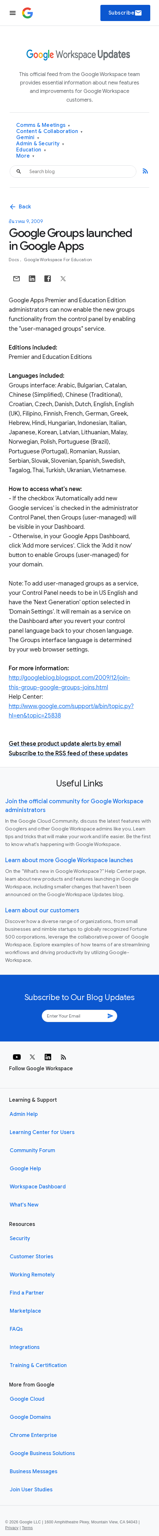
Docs (14, 259)
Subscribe (125, 13)
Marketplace (25, 1311)
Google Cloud (27, 1399)
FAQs (16, 1329)
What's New (24, 1205)
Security (20, 1238)
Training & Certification (38, 1365)
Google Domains (30, 1417)
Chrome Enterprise (33, 1435)
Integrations (25, 1347)
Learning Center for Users (42, 1132)
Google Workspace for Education (58, 259)
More (25, 156)
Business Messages (33, 1471)
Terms (27, 1528)
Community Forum (32, 1150)
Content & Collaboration (49, 131)
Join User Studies (31, 1489)
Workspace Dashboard (38, 1187)
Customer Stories (31, 1256)
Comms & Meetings (43, 125)
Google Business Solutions (42, 1453)
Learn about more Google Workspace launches (69, 860)
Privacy (11, 1528)
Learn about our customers (42, 910)
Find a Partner (27, 1293)
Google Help (25, 1168)
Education (31, 150)
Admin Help (24, 1114)
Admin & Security (40, 144)
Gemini (27, 138)
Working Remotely (32, 1275)
